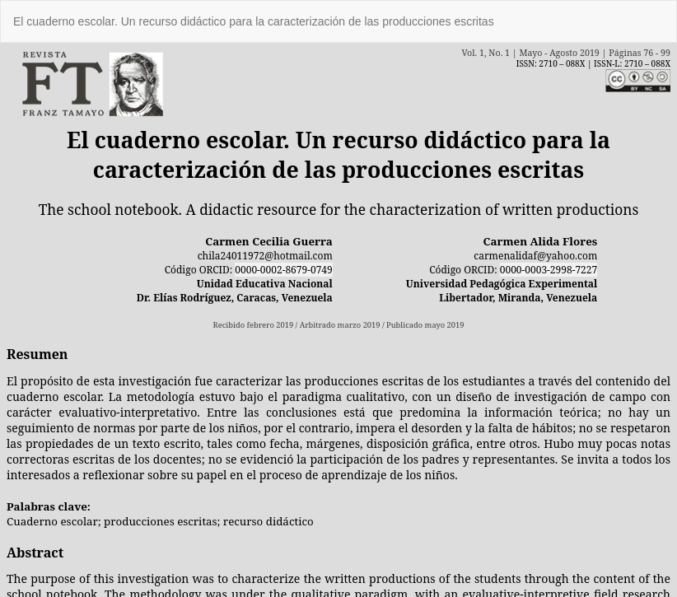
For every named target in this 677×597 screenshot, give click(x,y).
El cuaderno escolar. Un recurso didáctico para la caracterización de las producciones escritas (253, 21)
